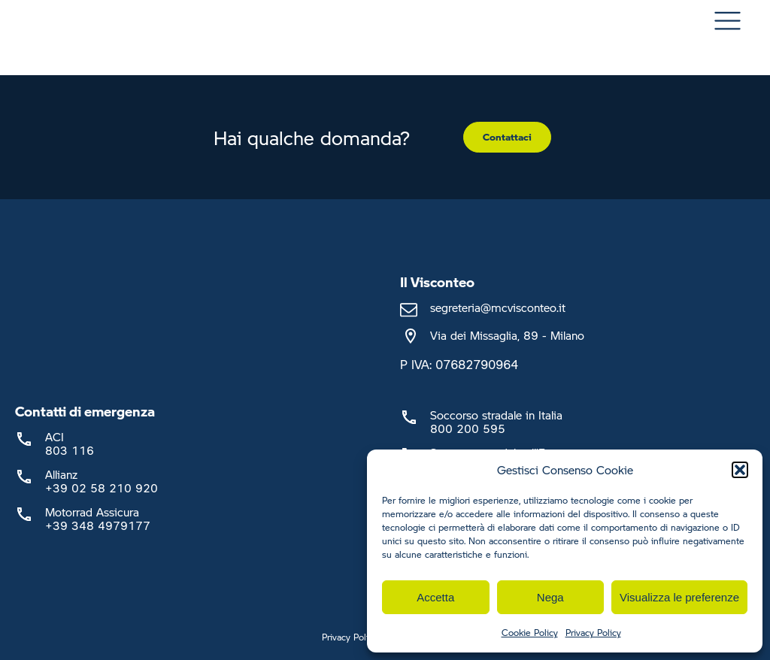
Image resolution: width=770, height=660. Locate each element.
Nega (550, 597)
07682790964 (476, 364)
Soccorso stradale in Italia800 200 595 (496, 421)
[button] (739, 469)
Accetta (435, 597)
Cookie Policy (530, 632)
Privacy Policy (593, 632)
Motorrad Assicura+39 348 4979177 (97, 518)
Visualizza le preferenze (679, 597)
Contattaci (507, 137)
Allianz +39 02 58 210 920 (101, 481)
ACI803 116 (69, 443)
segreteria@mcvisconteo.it (497, 307)
